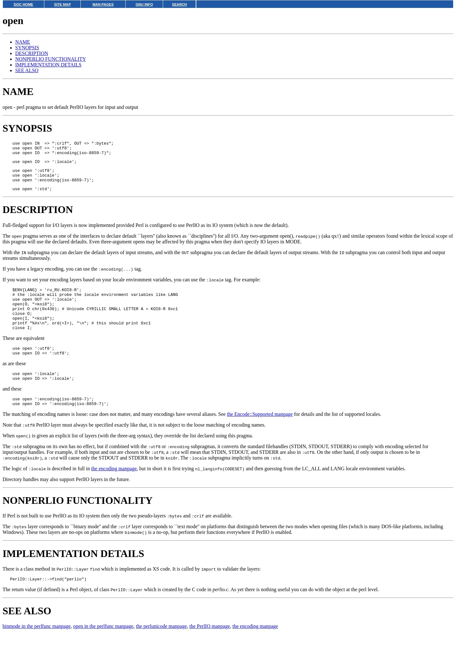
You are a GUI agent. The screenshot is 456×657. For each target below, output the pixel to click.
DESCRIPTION (31, 53)
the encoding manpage (114, 490)
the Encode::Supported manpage (260, 436)
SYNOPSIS (27, 47)
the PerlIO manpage (209, 649)
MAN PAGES (103, 4)
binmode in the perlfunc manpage (37, 649)
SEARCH (179, 4)
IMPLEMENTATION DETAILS (48, 64)
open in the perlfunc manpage (103, 649)
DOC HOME (23, 4)
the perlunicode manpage (161, 649)
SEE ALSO (26, 70)
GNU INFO (144, 4)
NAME (22, 42)
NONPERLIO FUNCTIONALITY (50, 59)
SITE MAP (62, 4)
